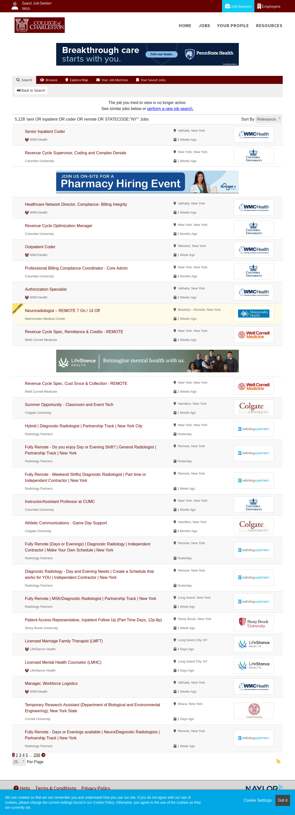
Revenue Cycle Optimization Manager (58, 226)
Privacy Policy (95, 788)
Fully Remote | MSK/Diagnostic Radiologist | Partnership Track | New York (90, 598)
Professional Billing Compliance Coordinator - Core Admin (76, 268)
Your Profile (233, 25)
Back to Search (31, 90)
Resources (269, 25)
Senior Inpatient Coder (45, 131)
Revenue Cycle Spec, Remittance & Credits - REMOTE (74, 332)
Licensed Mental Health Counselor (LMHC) (63, 662)
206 (37, 755)
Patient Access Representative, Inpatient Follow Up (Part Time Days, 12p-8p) (93, 620)
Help (22, 788)
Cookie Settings (258, 800)
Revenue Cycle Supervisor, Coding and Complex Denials (75, 153)
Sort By (247, 119)
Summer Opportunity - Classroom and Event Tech (69, 404)
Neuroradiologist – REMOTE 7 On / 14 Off (62, 311)
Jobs (204, 25)
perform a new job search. (170, 109)
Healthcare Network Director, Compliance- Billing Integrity (76, 204)
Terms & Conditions (55, 788)
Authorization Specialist (45, 289)
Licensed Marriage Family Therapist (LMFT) (64, 641)
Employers (268, 6)
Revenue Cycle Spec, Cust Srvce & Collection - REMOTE (76, 383)
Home (185, 25)
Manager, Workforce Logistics (51, 683)
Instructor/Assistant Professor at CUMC (60, 501)
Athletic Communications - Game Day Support (66, 523)
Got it (282, 800)
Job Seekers (238, 6)
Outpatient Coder (40, 247)
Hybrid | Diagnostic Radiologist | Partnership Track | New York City (83, 426)
